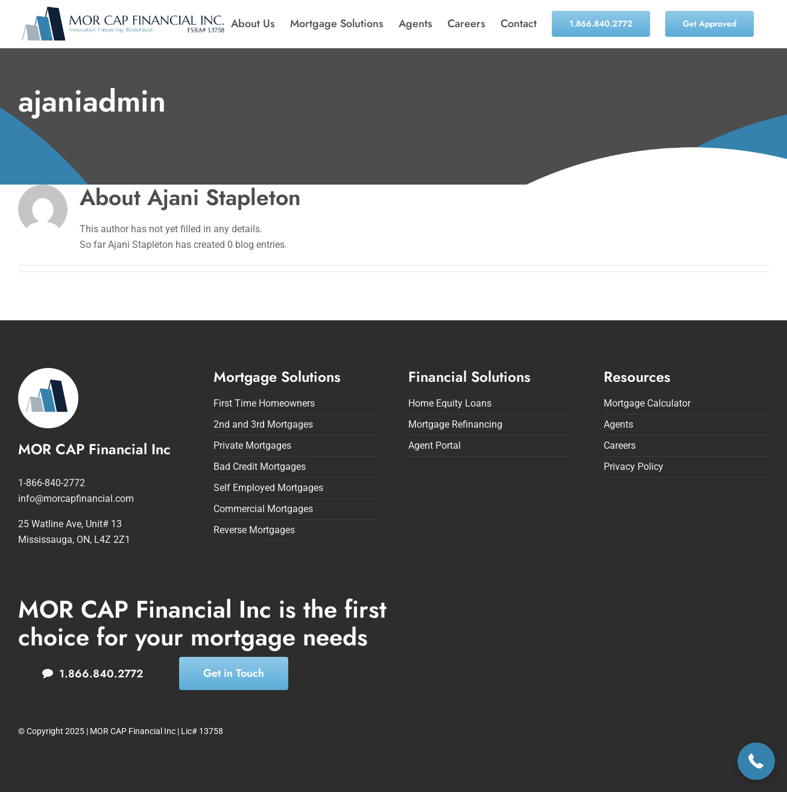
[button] (757, 762)
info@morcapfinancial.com (76, 498)
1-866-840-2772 (51, 483)
